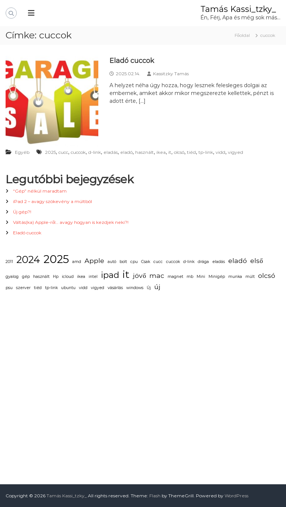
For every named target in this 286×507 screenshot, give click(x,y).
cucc (63, 152)
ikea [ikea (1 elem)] (81, 276)
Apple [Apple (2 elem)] (94, 260)
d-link (94, 152)
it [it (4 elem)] (126, 275)
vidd (220, 152)
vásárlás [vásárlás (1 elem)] (115, 287)
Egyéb (22, 152)
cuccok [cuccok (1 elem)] (173, 261)
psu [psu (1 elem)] (9, 287)
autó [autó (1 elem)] (112, 261)
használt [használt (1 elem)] (41, 276)
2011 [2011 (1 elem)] (9, 261)
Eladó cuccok (131, 61)
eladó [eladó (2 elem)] (237, 260)
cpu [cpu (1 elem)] (134, 261)
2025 (50, 152)
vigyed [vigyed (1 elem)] (97, 287)
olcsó (179, 152)
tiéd (191, 152)
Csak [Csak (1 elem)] (145, 261)
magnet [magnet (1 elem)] (175, 276)
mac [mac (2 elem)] (156, 275)
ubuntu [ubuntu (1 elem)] (68, 287)
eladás (111, 152)
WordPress (236, 495)
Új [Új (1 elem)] (149, 287)
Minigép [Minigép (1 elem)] (217, 276)
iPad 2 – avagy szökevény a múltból (52, 201)
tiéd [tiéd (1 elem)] (38, 287)
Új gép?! (22, 212)
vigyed (235, 152)
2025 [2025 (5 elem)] (56, 259)
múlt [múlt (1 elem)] (250, 276)
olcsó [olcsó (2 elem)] (266, 275)
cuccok (78, 152)
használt (144, 152)
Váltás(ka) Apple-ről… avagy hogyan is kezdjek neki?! (70, 222)
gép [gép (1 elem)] (26, 276)
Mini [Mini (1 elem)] (201, 276)
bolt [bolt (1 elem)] (123, 261)
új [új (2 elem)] (157, 287)
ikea (161, 152)
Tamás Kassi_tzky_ (238, 9)
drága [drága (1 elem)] (203, 261)
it (169, 152)
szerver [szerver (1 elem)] (23, 287)
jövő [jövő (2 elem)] (139, 275)
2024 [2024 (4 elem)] (28, 260)
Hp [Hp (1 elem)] (55, 276)
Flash (155, 495)
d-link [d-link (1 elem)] (188, 261)
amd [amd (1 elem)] (76, 261)
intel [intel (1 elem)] (93, 276)
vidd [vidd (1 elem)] (83, 287)
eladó (126, 152)
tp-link (205, 152)
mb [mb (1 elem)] (190, 276)
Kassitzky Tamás (171, 73)
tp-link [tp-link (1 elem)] (51, 287)
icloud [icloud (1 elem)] (68, 276)
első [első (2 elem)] (256, 260)
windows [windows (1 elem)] (134, 287)
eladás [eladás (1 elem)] (218, 261)
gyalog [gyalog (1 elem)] (12, 276)
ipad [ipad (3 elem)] (110, 275)
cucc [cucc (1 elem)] (158, 261)
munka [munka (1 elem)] (235, 276)
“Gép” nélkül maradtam (40, 191)
